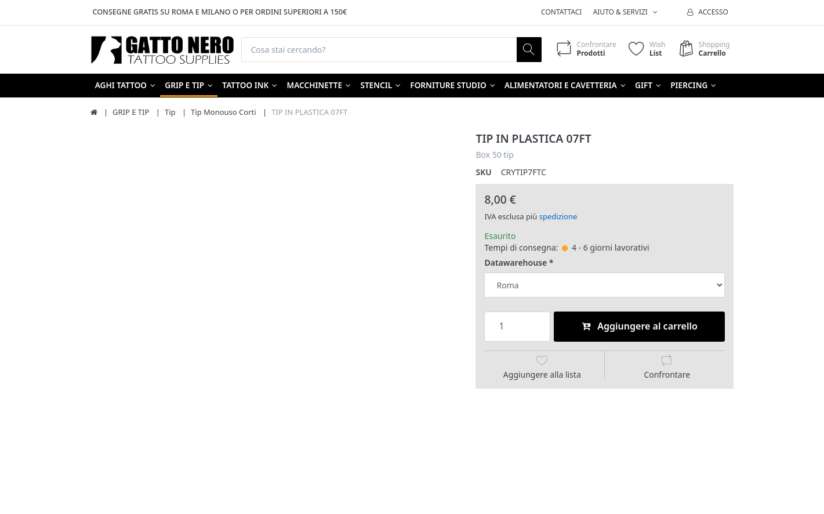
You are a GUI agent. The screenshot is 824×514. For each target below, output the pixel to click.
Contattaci (561, 12)
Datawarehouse (515, 263)
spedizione (558, 216)
